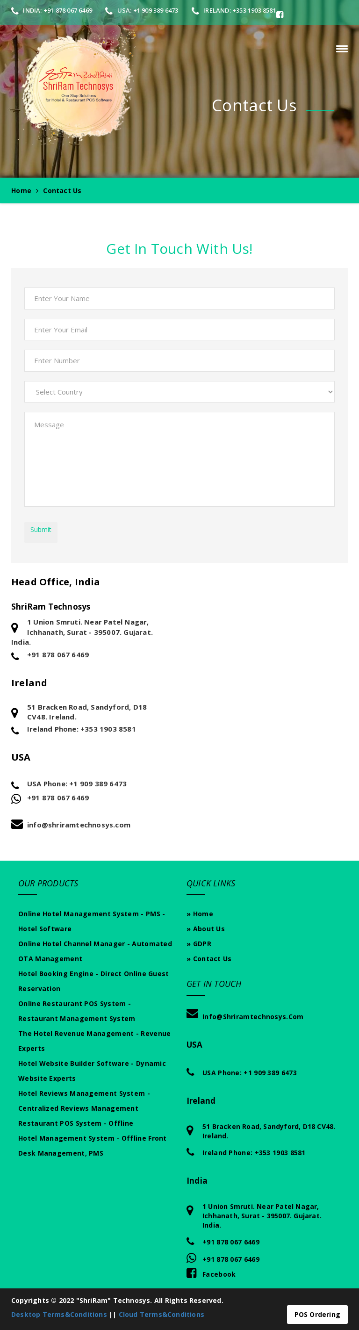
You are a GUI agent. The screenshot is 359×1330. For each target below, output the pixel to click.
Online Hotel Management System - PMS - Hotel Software (91, 921)
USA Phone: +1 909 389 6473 (77, 783)
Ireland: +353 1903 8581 (234, 10)
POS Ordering (317, 1314)
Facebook (211, 1273)
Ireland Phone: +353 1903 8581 (81, 728)
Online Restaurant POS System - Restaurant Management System (76, 1011)
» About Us (206, 928)
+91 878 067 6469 (58, 654)
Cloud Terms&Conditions (161, 1314)
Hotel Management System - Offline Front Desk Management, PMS (92, 1145)
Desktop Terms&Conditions (59, 1314)
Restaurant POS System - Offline (75, 1123)
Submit (40, 529)
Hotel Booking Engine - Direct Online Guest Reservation (93, 981)
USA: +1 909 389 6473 (141, 10)
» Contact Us (209, 958)
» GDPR (199, 943)
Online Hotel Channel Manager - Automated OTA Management (95, 951)
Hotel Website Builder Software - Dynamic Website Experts (92, 1071)
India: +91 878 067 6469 (51, 10)
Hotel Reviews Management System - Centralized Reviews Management (84, 1101)
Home (21, 190)
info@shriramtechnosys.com (78, 824)
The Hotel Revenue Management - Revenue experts (94, 1041)
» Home (200, 913)
